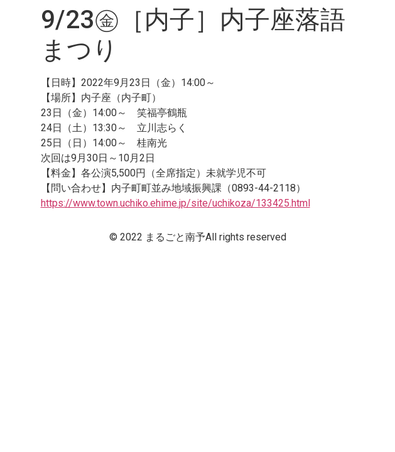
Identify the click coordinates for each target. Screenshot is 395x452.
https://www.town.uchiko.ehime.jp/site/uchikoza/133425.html (175, 203)
